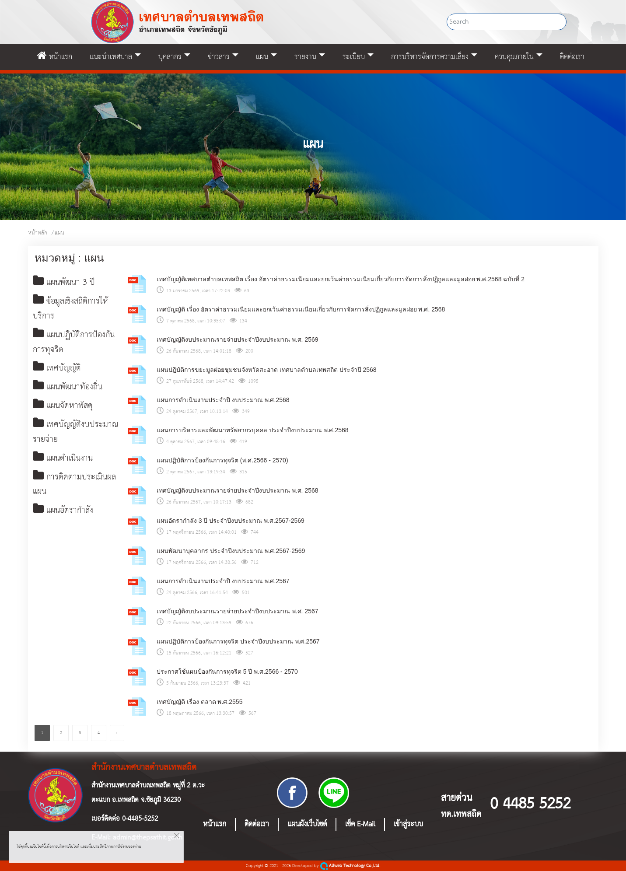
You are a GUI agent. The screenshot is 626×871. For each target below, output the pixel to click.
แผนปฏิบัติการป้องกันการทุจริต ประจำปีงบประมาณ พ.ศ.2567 (238, 641)
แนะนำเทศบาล (111, 57)
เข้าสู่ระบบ (408, 824)
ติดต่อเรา (572, 57)
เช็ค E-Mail (360, 824)
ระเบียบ (354, 57)
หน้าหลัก (37, 232)
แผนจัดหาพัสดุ (64, 407)
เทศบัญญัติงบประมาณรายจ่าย (76, 434)
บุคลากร (170, 57)
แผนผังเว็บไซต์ (307, 824)
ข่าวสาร (219, 57)
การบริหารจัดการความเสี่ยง (430, 57)
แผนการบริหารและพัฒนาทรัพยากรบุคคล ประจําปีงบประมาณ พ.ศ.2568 (253, 430)
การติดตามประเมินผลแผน (76, 487)
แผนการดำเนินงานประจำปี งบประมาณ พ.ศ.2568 (223, 399)
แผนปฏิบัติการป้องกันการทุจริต (76, 343)
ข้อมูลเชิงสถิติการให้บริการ (72, 309)
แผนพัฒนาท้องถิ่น (70, 389)
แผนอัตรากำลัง (64, 513)
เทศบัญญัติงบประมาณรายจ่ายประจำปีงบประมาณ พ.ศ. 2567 (237, 611)
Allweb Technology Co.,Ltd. (350, 866)
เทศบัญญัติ (58, 369)
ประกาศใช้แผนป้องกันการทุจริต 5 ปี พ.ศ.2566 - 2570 (227, 671)
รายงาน (305, 57)
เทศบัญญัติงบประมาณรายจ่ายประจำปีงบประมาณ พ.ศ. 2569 (237, 339)
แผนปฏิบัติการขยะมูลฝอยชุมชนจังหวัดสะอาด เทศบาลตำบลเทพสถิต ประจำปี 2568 (267, 369)
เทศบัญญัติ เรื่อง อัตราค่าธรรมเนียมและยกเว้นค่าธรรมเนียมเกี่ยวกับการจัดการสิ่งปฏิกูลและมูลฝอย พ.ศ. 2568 (301, 309)
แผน (262, 57)
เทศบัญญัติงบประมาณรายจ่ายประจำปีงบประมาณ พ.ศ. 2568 (237, 490)
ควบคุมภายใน (514, 57)
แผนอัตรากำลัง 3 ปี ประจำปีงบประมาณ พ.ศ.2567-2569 (230, 520)
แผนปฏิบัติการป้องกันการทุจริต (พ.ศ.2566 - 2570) (222, 460)
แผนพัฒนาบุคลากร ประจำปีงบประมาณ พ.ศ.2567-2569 (231, 550)
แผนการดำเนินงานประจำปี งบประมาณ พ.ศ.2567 (223, 580)
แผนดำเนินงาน (64, 460)
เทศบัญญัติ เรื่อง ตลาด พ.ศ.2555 (200, 701)
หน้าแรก (54, 57)
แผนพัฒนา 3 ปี (65, 283)
